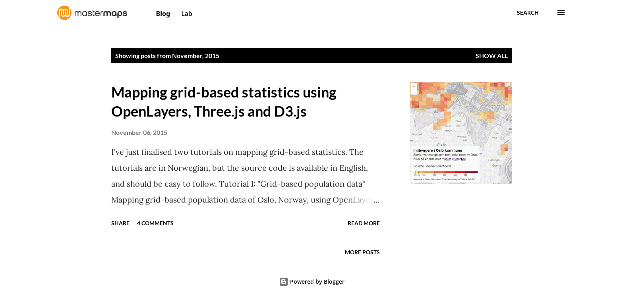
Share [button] (120, 223)
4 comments (155, 223)
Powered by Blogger (311, 281)
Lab (186, 13)
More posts (362, 252)
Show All (492, 55)
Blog (164, 13)
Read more (364, 223)
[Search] (528, 13)
